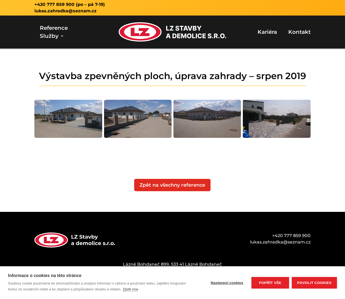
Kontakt (299, 32)
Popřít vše (270, 283)
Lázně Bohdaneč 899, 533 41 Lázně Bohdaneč (172, 264)
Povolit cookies (314, 283)
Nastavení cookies (227, 283)
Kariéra (267, 32)
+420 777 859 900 (54, 4)
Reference (54, 28)
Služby (49, 36)
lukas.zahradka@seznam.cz (65, 10)
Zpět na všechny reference (172, 185)
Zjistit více (130, 289)
